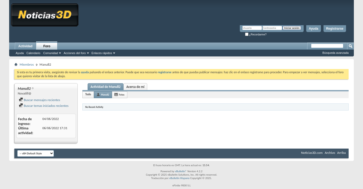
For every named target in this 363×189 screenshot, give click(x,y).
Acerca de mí (135, 87)
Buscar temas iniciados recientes (44, 106)
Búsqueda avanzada (335, 52)
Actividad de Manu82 (105, 87)
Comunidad (50, 53)
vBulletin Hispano (179, 178)
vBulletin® (181, 171)
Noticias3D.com (311, 153)
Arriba (341, 153)
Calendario (33, 53)
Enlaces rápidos (102, 53)
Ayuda (313, 28)
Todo (88, 94)
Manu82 (105, 94)
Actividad (25, 46)
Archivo (330, 153)
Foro (46, 46)
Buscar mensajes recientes (39, 100)
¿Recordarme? (255, 34)
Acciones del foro (75, 53)
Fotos (121, 94)
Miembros (27, 64)
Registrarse (334, 28)
